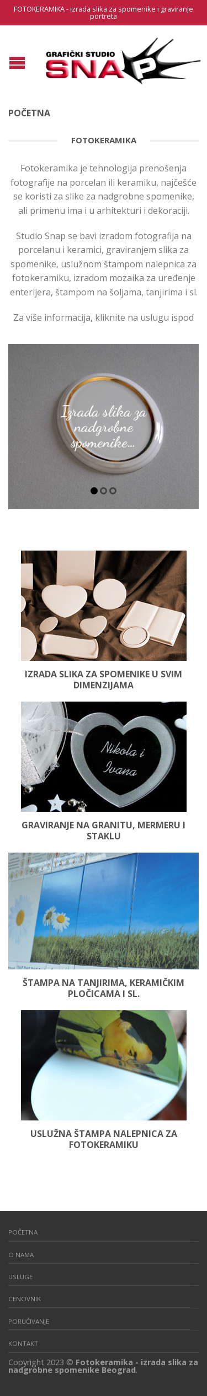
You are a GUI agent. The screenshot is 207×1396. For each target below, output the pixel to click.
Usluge (20, 1277)
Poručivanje (28, 1321)
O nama (21, 1255)
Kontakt (23, 1343)
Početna (23, 1232)
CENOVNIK (24, 1299)
